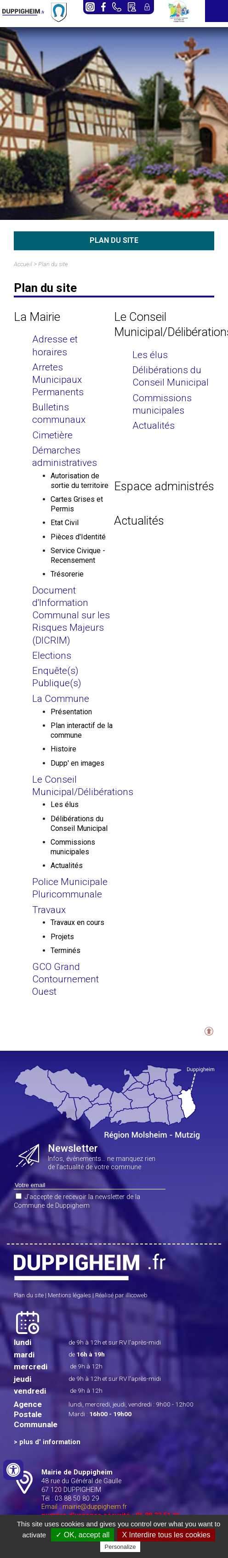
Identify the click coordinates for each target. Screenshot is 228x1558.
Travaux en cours (77, 922)
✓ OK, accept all (82, 1535)
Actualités (67, 865)
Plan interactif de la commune (82, 730)
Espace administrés (164, 486)
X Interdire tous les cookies (166, 1535)
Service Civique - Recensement (78, 555)
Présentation (71, 711)
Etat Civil (65, 522)
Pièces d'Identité (78, 536)
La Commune (60, 698)
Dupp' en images (77, 763)
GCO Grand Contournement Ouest (65, 979)
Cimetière (52, 435)
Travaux (49, 909)
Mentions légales (69, 1295)
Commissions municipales (73, 847)
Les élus (65, 804)
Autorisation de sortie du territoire (79, 480)
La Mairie (37, 317)
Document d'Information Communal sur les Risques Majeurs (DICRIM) (71, 615)
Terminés (65, 950)
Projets (62, 936)
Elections (51, 655)
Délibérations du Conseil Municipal (79, 823)
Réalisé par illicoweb (121, 1295)
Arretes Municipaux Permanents (58, 380)
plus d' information (49, 1442)
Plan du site (53, 264)
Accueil (23, 264)
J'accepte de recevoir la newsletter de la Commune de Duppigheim (77, 1201)
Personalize (120, 1546)
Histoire (63, 749)
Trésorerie (67, 574)
